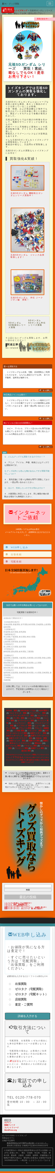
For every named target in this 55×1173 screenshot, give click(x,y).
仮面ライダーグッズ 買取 (17, 736)
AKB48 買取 (11, 711)
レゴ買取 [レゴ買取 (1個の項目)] (20, 760)
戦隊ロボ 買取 (34, 741)
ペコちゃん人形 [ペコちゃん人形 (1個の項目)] (29, 757)
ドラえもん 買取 (30, 746)
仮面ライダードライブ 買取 (20, 738)
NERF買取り (44, 711)
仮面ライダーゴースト (40, 736)
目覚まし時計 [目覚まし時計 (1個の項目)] (39, 760)
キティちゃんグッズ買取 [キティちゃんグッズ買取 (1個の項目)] (27, 754)
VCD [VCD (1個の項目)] (7, 754)
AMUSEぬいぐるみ (28, 711)
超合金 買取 (26, 751)
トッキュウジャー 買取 (21, 723)
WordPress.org (10, 1130)
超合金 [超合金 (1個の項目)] (46, 760)
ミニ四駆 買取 (18, 731)
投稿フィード (9, 1125)
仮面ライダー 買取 (38, 733)
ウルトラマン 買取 (38, 713)
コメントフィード (11, 1128)
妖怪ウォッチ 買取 (17, 741)
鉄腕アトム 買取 (37, 748)
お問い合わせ (8, 10)
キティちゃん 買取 (13, 746)
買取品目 (38, 743)
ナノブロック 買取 (24, 726)
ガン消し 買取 (18, 718)
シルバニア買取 (34, 718)
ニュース (38, 726)
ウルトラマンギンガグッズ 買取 (20, 716)
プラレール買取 (25, 728)
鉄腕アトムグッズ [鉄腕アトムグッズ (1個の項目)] (27, 762)
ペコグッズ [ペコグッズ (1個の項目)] (38, 757)
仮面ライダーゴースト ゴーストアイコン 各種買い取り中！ (25, 907)
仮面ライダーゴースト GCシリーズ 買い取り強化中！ (23, 908)
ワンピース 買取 (21, 748)
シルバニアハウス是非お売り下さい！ (17, 906)
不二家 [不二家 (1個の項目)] (26, 760)
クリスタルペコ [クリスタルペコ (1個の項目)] (41, 754)
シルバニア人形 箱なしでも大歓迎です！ (18, 903)
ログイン (8, 1123)
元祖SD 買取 (42, 738)
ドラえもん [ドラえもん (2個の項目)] (18, 757)
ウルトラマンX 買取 (18, 713)
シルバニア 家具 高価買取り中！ (16, 904)
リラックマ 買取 (35, 731)
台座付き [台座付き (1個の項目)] (32, 760)
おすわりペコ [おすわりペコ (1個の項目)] (14, 754)
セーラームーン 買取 (25, 721)
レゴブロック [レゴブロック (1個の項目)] (12, 760)
